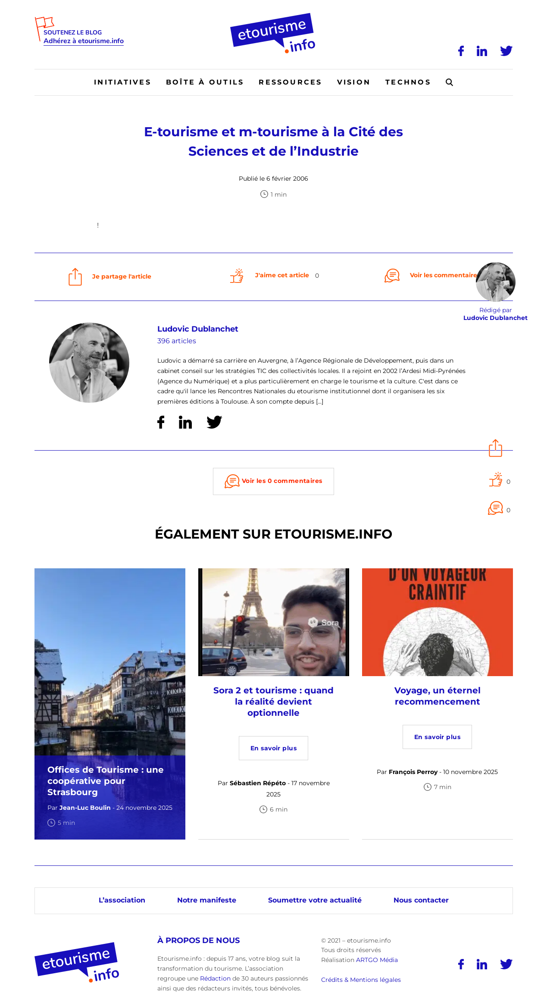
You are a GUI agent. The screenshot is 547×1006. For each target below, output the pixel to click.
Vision (354, 82)
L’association (122, 900)
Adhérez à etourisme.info (84, 41)
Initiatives (122, 82)
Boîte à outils (205, 82)
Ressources (290, 82)
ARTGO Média (377, 960)
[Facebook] (461, 51)
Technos (408, 82)
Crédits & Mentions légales (361, 980)
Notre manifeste (206, 900)
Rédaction (215, 978)
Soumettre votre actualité (315, 900)
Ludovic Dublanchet (197, 329)
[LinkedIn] (482, 51)
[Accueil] (273, 16)
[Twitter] (506, 51)
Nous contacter (421, 900)
